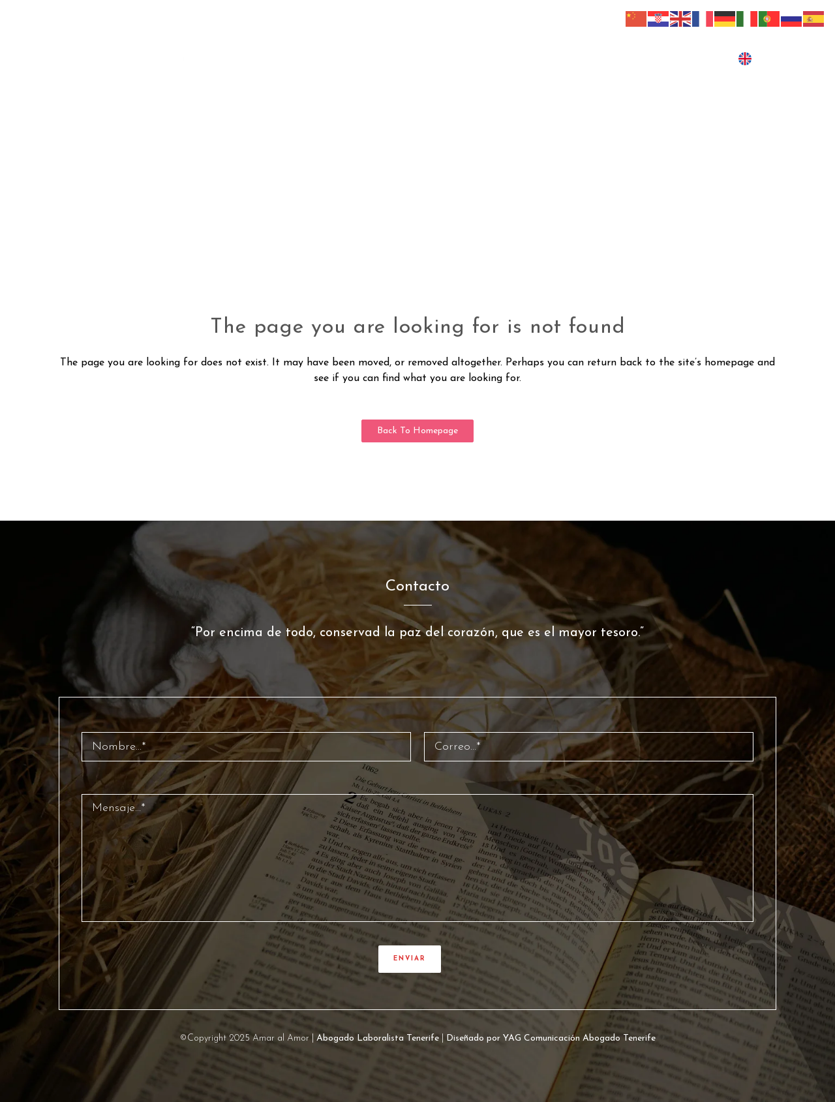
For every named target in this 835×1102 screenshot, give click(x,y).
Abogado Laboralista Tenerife (377, 1038)
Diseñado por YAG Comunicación (513, 1038)
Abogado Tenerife (619, 1038)
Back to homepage (417, 431)
